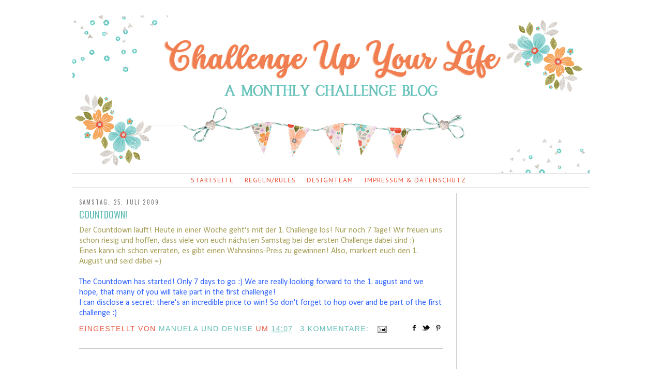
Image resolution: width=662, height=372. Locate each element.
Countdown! (103, 214)
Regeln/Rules (270, 180)
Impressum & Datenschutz (415, 180)
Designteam (330, 180)
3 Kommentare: (335, 328)
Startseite (212, 180)
